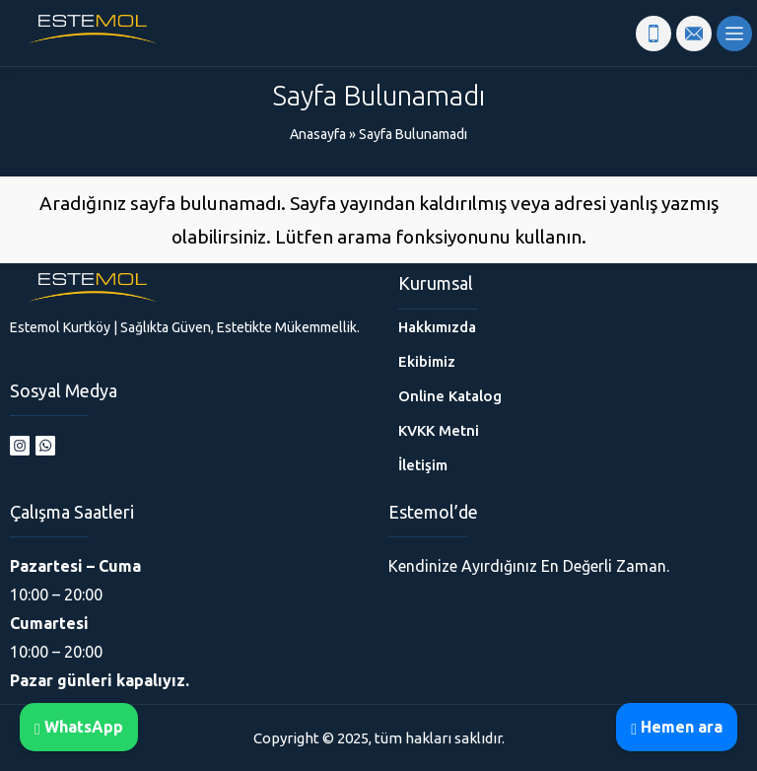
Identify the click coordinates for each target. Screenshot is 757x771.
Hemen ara (677, 727)
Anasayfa (318, 134)
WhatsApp (78, 727)
